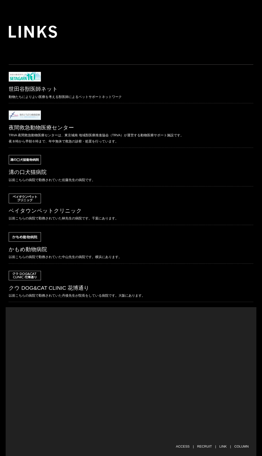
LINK (223, 446)
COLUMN (241, 446)
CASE (211, 7)
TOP (50, 7)
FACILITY (156, 7)
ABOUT (100, 7)
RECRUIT (204, 446)
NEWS (74, 7)
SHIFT (127, 7)
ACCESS (183, 446)
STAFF (186, 7)
